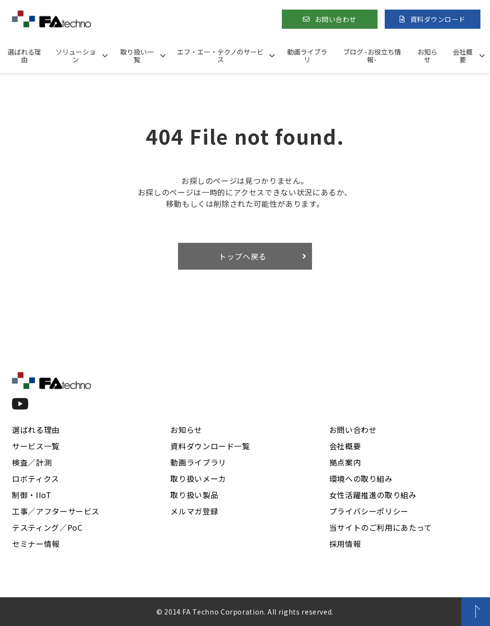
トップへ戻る (243, 256)
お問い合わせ (335, 19)
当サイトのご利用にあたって (380, 527)
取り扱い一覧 (137, 55)
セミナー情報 (36, 543)
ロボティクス (35, 478)
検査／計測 (32, 462)
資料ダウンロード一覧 (210, 446)
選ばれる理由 (24, 55)
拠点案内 (345, 462)
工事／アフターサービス (56, 511)
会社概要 (463, 55)
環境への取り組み (361, 478)
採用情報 (345, 543)
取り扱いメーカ (198, 478)
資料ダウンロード (438, 19)
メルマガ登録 (194, 511)
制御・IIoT (31, 495)
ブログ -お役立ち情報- (372, 55)
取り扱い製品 (194, 495)
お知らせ (427, 55)
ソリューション (76, 55)
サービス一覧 (36, 446)
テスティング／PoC (47, 527)
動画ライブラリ (307, 55)
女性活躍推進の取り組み (373, 495)
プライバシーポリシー (369, 511)
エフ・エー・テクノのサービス (220, 55)
